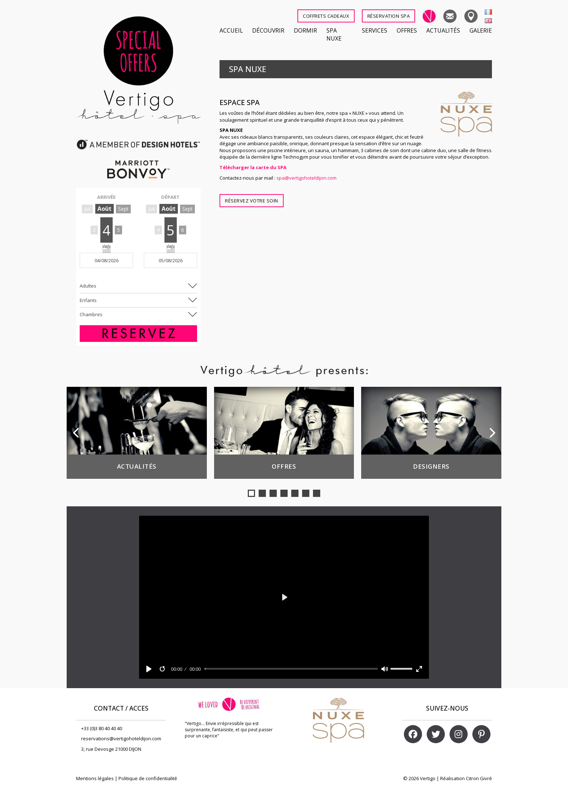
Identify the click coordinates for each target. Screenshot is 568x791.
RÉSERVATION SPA (388, 16)
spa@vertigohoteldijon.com (306, 178)
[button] (251, 493)
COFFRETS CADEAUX (326, 16)
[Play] (149, 669)
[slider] (291, 668)
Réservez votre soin (251, 200)
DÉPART (170, 197)
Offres (407, 30)
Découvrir (268, 30)
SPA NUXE (334, 34)
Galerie (480, 30)
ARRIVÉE (106, 197)
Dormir (305, 30)
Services (374, 30)
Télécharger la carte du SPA (253, 167)
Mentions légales (95, 778)
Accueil (231, 30)
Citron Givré (479, 778)
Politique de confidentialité (147, 778)
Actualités (443, 30)
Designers (431, 466)
